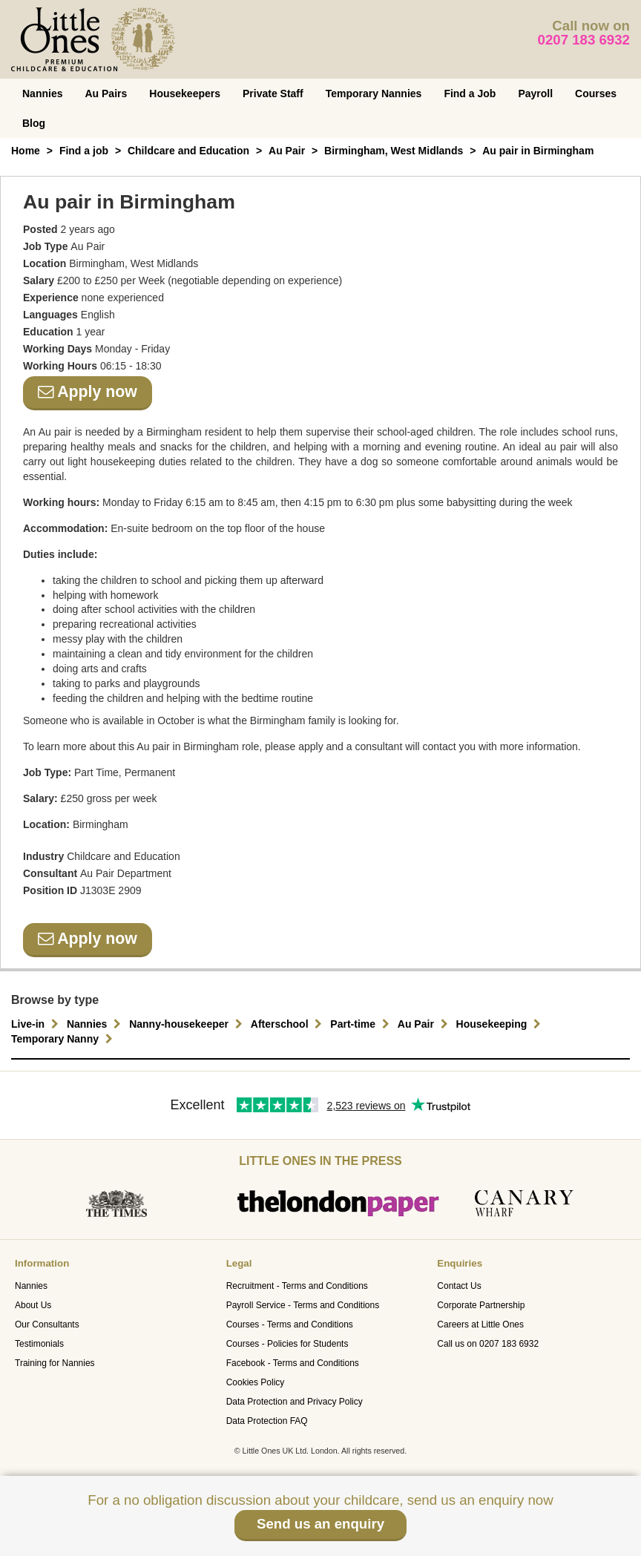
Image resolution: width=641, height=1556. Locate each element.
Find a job (83, 151)
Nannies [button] (96, 1024)
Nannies (42, 93)
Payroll (535, 93)
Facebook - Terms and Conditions (292, 1363)
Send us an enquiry (320, 1524)
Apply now (87, 392)
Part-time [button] (361, 1024)
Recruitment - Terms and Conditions (297, 1286)
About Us (33, 1305)
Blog (33, 123)
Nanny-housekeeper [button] (187, 1024)
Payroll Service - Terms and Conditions (303, 1305)
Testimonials (39, 1344)
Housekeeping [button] (500, 1024)
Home (25, 151)
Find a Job (470, 93)
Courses (596, 93)
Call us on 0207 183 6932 (488, 1344)
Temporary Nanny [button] (63, 1039)
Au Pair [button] (425, 1024)
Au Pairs (106, 93)
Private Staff (273, 93)
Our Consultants (47, 1324)
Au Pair (287, 151)
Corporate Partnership (481, 1305)
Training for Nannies (55, 1363)
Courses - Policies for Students (287, 1344)
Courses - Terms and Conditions (289, 1324)
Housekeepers (184, 93)
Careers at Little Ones (480, 1324)
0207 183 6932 (584, 39)
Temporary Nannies (374, 93)
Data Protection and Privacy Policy (294, 1401)
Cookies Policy (255, 1382)
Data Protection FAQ (267, 1421)
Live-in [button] (36, 1024)
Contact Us (459, 1286)
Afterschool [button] (288, 1024)
